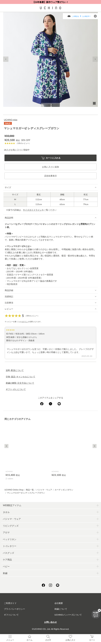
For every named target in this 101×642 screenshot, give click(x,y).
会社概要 (58, 603)
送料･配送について (15, 370)
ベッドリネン (9, 539)
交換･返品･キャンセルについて (20, 376)
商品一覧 (30, 489)
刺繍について (60, 609)
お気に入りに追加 (50, 167)
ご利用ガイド (10, 603)
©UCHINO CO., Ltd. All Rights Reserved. (50, 629)
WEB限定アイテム (12, 505)
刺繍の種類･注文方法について (20, 383)
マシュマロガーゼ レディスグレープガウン (26, 493)
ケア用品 (7, 559)
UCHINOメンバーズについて (68, 614)
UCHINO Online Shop (14, 489)
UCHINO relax (10, 119)
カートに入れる (51, 158)
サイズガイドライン (32, 210)
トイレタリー (9, 546)
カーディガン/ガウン (64, 489)
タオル (6, 512)
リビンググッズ (11, 525)
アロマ (6, 532)
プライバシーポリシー (14, 609)
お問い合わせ (50, 622)
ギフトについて (11, 614)
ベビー (6, 566)
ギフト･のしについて (16, 389)
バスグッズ (8, 552)
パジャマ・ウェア (44, 489)
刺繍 (5, 573)
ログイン (24, 322)
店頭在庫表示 (50, 175)
